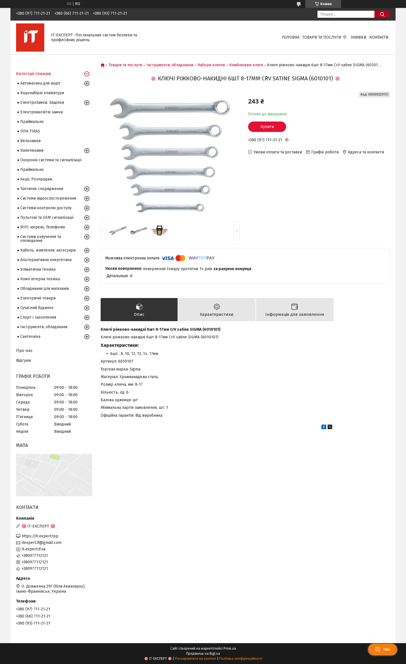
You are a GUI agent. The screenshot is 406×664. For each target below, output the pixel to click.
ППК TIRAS (30, 131)
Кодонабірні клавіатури (42, 93)
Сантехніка (30, 336)
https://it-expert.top (40, 536)
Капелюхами (31, 150)
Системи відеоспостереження (48, 198)
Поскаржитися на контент (195, 659)
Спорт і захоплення (38, 317)
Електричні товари (38, 298)
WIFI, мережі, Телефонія (42, 227)
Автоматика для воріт (40, 83)
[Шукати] (382, 14)
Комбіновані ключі (246, 65)
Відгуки (23, 360)
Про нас (24, 350)
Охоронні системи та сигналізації (50, 160)
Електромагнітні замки (41, 112)
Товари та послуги (321, 37)
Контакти (379, 37)
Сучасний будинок (37, 307)
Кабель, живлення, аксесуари (48, 250)
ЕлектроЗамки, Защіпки (42, 102)
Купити (267, 126)
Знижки (359, 37)
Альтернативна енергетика (46, 259)
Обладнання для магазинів (44, 288)
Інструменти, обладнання (169, 65)
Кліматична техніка (38, 269)
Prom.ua (230, 648)
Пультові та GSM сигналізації (47, 217)
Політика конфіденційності (240, 659)
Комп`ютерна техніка (40, 279)
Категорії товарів (33, 73)
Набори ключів (211, 65)
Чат (382, 649)
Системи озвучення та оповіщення (40, 238)
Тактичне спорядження (41, 188)
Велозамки (30, 140)
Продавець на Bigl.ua (203, 654)
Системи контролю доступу (46, 208)
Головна (290, 37)
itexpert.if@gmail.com (41, 542)
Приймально (32, 121)
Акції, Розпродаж (36, 179)
